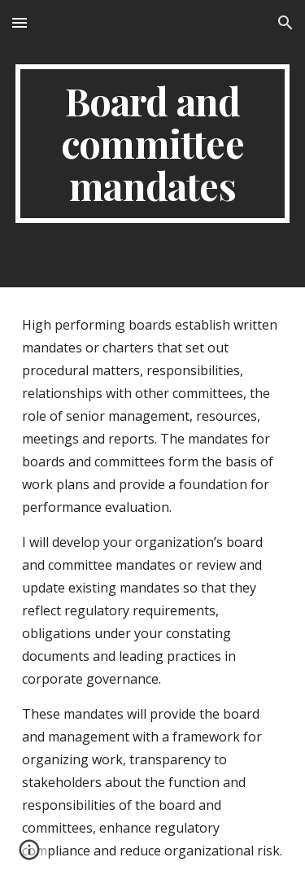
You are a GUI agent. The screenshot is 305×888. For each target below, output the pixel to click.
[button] (19, 22)
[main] (152, 143)
